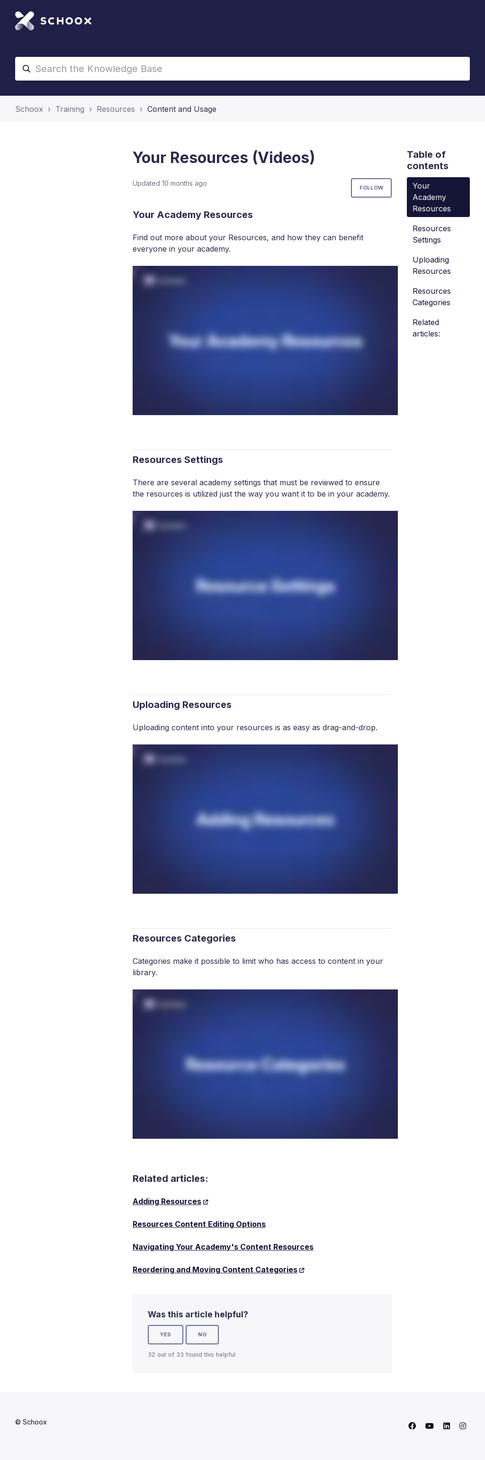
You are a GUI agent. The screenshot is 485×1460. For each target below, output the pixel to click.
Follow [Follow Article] (371, 187)
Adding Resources (167, 1201)
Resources (116, 109)
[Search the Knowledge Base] (242, 69)
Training (69, 109)
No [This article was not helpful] (202, 1334)
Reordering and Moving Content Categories (215, 1269)
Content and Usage (181, 109)
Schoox (29, 109)
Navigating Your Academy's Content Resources (223, 1246)
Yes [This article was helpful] (165, 1334)
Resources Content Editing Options (199, 1224)
